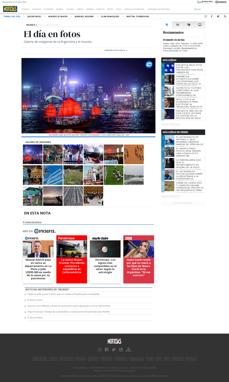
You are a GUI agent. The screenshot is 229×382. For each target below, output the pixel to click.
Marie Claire (66, 359)
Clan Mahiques (110, 16)
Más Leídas (169, 60)
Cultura (78, 9)
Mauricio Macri (58, 16)
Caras (53, 359)
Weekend (106, 359)
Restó (125, 9)
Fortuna (81, 359)
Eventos (114, 9)
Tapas (135, 9)
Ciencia (90, 9)
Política (26, 9)
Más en (39, 231)
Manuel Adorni (84, 16)
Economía (53, 9)
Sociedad (39, 9)
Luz (158, 359)
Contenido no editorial (183, 9)
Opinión (101, 9)
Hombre (93, 359)
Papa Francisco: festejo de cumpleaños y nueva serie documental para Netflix (68, 311)
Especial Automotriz (153, 9)
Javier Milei (34, 16)
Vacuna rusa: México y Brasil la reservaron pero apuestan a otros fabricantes (68, 305)
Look (149, 359)
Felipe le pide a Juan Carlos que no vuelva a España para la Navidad (63, 294)
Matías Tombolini (138, 16)
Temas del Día (12, 16)
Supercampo (136, 359)
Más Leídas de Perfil (175, 132)
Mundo (66, 9)
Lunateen (177, 359)
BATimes (191, 359)
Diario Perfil (39, 359)
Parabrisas (121, 359)
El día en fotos (35, 300)
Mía (167, 359)
